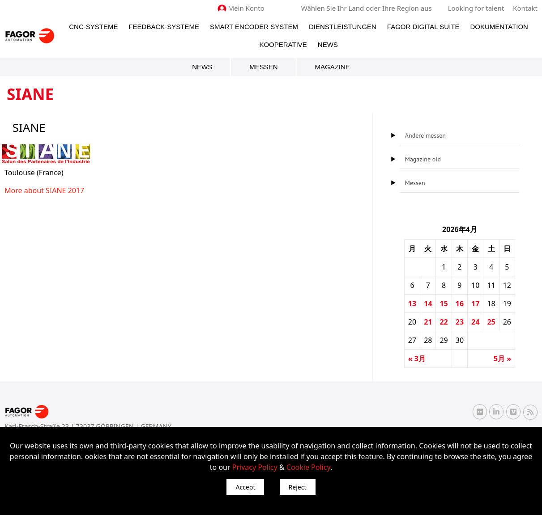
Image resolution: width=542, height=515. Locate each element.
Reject (298, 487)
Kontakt (525, 8)
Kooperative (283, 44)
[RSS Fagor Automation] (530, 412)
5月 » (502, 358)
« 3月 (417, 358)
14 (428, 303)
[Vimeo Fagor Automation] (513, 411)
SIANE (56, 190)
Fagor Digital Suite (423, 26)
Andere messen (425, 135)
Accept (245, 487)
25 (491, 322)
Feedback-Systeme (163, 26)
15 (444, 303)
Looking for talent (476, 8)
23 (460, 322)
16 (460, 303)
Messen (263, 67)
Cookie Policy (308, 467)
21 (428, 322)
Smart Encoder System (254, 26)
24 (475, 322)
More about (25, 190)
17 (475, 303)
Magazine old (423, 159)
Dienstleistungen (342, 26)
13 (412, 303)
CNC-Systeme (93, 26)
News (328, 44)
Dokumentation (499, 26)
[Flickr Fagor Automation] (480, 411)
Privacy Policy (254, 467)
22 (444, 322)
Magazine (332, 67)
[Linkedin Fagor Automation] (496, 411)
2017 (75, 190)
